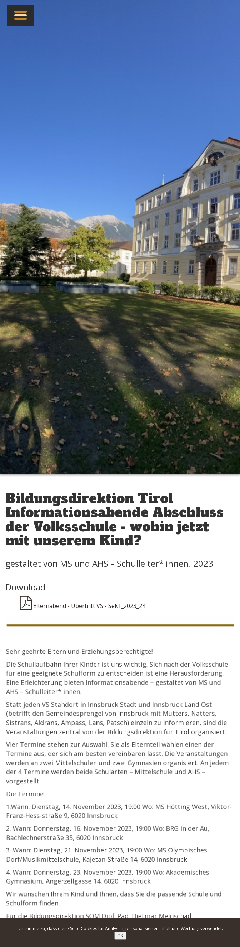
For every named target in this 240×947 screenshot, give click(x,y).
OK (120, 936)
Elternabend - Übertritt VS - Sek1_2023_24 (82, 606)
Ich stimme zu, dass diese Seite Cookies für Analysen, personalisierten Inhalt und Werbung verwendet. (120, 929)
